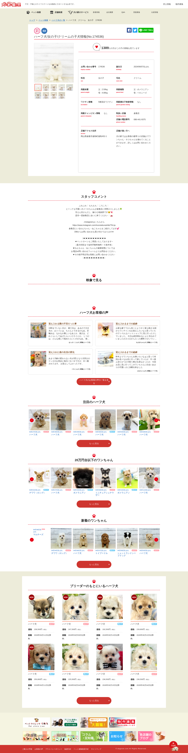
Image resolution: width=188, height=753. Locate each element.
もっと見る (94, 443)
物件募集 (179, 4)
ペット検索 (43, 20)
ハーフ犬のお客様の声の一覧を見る (94, 381)
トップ (32, 20)
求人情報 (167, 4)
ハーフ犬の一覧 (58, 20)
